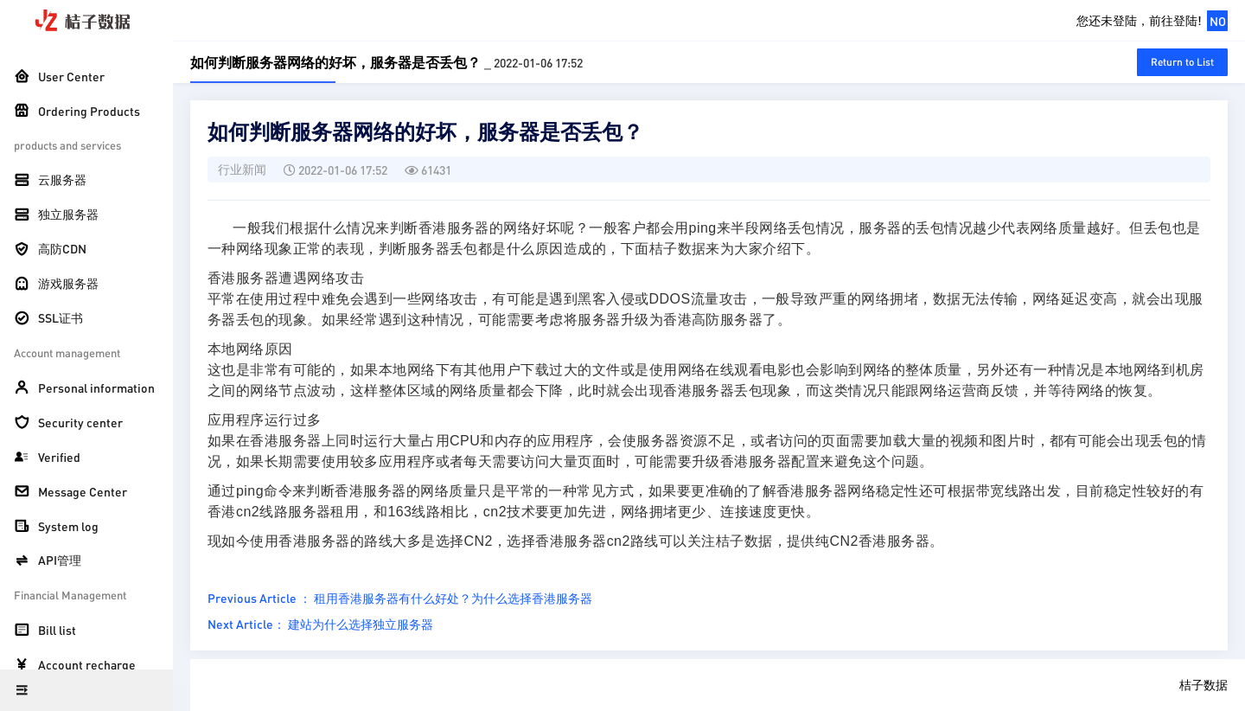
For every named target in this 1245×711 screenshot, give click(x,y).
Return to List (1182, 61)
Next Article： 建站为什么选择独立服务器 (320, 623)
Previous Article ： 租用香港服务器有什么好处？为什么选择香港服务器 (400, 597)
